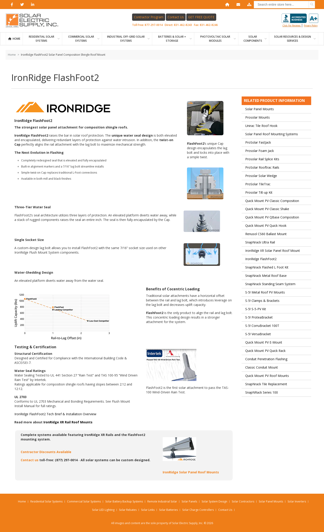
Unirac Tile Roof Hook (261, 126)
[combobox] (284, 4)
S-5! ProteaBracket (259, 317)
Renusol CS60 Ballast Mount (266, 234)
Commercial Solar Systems (81, 39)
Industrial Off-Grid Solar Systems (126, 39)
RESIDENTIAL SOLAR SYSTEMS (41, 39)
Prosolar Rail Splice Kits (262, 159)
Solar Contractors (243, 501)
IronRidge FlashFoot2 (261, 259)
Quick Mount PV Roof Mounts (267, 376)
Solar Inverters (297, 501)
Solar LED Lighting (103, 510)
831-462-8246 (209, 25)
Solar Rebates (128, 510)
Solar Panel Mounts (259, 109)
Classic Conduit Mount (261, 367)
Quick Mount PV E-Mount (263, 342)
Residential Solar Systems (46, 501)
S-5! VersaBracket (258, 334)
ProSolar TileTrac (257, 184)
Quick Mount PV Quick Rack (265, 351)
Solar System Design (214, 501)
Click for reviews (299, 20)
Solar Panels (189, 501)
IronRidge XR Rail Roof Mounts (67, 422)
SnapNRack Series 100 (261, 392)
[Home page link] (34, 20)
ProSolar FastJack (258, 142)
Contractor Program (149, 17)
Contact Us (176, 17)
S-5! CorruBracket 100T (262, 326)
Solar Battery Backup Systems (124, 501)
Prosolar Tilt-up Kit (258, 192)
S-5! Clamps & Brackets (262, 301)
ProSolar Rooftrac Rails (262, 167)
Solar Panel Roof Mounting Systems (271, 134)
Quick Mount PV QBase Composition (272, 218)
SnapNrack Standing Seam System (270, 284)
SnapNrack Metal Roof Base (266, 276)
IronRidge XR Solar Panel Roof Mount (272, 251)
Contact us (29, 460)
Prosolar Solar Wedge (261, 176)
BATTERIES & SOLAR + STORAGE (172, 39)
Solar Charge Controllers (198, 510)
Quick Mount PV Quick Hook (265, 226)
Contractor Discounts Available (46, 452)
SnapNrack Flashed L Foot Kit (266, 268)
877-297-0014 (154, 25)
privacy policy (310, 25)
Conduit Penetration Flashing (266, 359)
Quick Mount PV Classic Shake (267, 209)
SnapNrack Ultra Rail (260, 243)
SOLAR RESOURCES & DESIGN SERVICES (292, 39)
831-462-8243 (183, 25)
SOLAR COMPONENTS (252, 39)
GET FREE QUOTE (201, 17)
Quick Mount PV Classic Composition (272, 201)
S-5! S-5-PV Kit (255, 309)
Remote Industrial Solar (162, 501)
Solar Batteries (168, 510)
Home (16, 39)
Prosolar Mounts (257, 117)
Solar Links (148, 510)
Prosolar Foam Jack (259, 151)
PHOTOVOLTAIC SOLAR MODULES (215, 39)
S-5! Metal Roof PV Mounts (265, 292)
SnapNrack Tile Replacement (266, 384)
